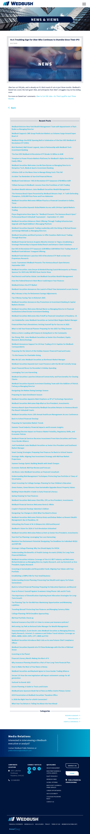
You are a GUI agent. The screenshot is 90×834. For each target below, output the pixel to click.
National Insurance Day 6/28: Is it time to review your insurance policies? (40, 622)
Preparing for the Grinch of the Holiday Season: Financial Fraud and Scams (41, 351)
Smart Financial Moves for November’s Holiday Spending (34, 368)
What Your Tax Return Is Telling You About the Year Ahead (34, 703)
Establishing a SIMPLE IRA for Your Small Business (31, 576)
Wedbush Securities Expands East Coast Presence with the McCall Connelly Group (44, 364)
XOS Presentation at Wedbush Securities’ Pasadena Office (35, 695)
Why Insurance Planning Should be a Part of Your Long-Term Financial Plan (41, 662)
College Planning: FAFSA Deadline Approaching (30, 613)
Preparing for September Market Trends (27, 423)
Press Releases (73, 718)
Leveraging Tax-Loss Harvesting (24, 372)
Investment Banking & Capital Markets (54, 772)
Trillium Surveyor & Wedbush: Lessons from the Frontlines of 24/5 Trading (41, 185)
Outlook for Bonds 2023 (21, 682)
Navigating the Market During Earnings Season (30, 390)
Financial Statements (16, 824)
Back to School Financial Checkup (25, 418)
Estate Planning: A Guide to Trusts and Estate (30, 686)
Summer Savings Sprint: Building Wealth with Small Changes (35, 463)
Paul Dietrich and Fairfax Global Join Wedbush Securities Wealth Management (42, 276)
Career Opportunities (54, 790)
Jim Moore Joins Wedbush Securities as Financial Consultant (35, 472)
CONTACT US (72, 766)
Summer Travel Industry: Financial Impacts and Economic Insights (37, 427)
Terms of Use (56, 824)
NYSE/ (69, 824)
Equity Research (52, 776)
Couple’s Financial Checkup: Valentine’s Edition (30, 509)
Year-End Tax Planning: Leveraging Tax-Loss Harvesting (33, 537)
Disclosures (39, 824)
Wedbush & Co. (29, 824)
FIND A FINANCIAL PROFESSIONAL (73, 781)
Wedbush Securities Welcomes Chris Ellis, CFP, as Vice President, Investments (42, 500)
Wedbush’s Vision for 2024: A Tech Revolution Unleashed (34, 528)
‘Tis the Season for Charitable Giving (26, 355)
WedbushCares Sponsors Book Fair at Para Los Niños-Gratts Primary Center (41, 691)
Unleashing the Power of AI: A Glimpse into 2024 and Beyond (35, 524)
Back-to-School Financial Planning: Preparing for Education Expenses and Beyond (44, 587)
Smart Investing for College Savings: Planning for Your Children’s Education (41, 483)
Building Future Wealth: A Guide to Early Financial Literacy (34, 491)
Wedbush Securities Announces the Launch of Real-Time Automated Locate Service (45, 289)
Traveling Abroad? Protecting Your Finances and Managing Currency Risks (40, 609)
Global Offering (52, 782)
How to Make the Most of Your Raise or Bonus (29, 667)
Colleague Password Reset (54, 798)
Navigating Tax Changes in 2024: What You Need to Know (34, 513)
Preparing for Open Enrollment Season (27, 394)
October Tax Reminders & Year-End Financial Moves (32, 176)
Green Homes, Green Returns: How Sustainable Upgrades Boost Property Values (43, 487)
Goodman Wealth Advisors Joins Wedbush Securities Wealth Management (41, 189)
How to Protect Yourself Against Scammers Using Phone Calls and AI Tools (41, 591)
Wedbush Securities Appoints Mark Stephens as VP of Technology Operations (42, 399)
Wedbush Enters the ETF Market (24, 285)
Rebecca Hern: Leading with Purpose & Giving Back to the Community (39, 333)
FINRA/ (73, 824)
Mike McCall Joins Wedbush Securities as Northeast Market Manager (38, 359)
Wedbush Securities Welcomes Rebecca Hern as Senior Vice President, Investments (45, 533)
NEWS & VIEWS (45, 19)
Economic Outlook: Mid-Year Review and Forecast (31, 468)
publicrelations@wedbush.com (20, 750)
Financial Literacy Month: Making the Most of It (30, 658)
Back (12, 107)
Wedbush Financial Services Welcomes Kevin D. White (33, 504)
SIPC (76, 824)
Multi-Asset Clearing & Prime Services (54, 786)
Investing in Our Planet (21, 654)
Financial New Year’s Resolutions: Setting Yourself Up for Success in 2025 (40, 324)
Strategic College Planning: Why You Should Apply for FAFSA (35, 548)
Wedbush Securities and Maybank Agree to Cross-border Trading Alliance (40, 671)
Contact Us (50, 802)
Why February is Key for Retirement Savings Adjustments (34, 293)
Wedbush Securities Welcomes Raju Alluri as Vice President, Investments (40, 403)
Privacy (47, 824)
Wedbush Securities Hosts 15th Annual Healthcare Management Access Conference (45, 414)
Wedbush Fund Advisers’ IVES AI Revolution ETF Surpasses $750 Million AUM (41, 181)
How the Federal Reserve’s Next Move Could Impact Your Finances (38, 281)
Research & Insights (71, 715)
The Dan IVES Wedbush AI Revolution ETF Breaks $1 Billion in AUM (37, 154)
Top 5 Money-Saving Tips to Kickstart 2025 (28, 298)
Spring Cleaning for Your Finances (25, 496)
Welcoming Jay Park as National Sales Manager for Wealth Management (40, 626)
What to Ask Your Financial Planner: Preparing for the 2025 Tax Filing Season (42, 328)
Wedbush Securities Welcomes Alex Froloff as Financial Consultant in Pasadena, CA (44, 316)
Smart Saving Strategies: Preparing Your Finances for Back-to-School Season (42, 452)
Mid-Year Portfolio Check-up (22, 618)
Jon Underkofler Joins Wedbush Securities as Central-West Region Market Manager (45, 320)
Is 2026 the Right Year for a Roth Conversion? (29, 699)
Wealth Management (53, 768)
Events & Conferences (71, 722)
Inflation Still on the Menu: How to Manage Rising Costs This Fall (37, 172)
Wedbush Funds (52, 779)
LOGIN (72, 773)
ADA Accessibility (52, 793)
